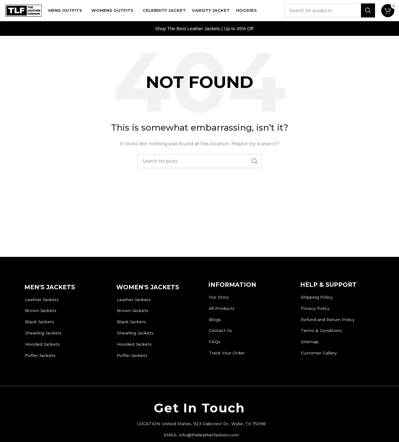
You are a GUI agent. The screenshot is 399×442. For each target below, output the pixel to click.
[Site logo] (23, 12)
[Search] (329, 13)
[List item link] (63, 301)
